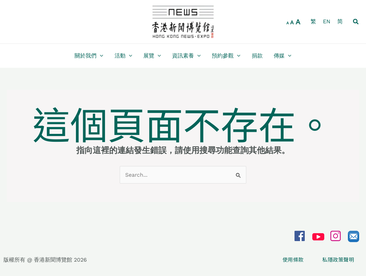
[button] (356, 21)
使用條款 (294, 259)
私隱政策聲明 (338, 259)
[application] (100, 56)
